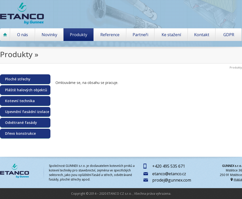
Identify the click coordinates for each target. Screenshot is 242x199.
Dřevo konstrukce (20, 133)
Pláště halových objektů (26, 90)
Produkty (78, 34)
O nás (22, 34)
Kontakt (201, 34)
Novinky (49, 34)
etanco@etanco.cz (169, 173)
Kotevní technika (20, 101)
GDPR (228, 34)
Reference (109, 34)
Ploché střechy (18, 79)
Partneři (140, 34)
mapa (238, 179)
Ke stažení (171, 34)
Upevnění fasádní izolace (27, 111)
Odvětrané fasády (21, 122)
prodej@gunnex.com (171, 180)
